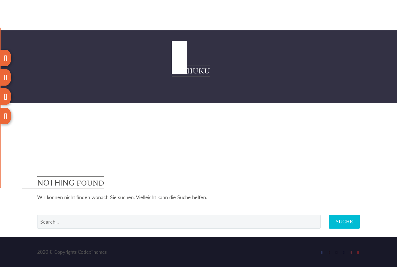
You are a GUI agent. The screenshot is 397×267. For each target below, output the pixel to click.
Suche (344, 221)
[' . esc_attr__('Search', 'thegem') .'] (179, 222)
